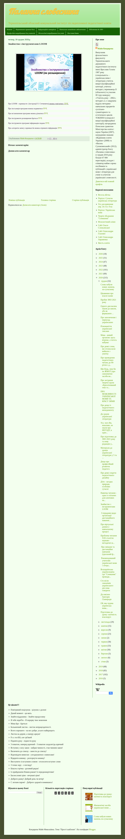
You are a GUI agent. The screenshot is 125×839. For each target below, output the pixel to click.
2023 (101, 266)
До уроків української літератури (106, 416)
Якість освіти (104, 243)
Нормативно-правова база (25, 29)
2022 (101, 270)
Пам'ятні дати (73, 33)
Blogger (92, 829)
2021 (101, 274)
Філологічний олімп (106, 222)
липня (104, 638)
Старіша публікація (80, 200)
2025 (101, 258)
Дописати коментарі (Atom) (34, 205)
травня (104, 646)
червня (104, 642)
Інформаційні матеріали (47, 29)
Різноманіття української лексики (106, 328)
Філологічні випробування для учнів (51, 33)
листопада (105, 622)
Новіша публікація (17, 200)
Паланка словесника (43, 11)
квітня (104, 650)
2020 (101, 277)
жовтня (104, 626)
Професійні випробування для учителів (21, 33)
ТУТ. (40, 118)
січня (103, 661)
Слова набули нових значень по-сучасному (107, 287)
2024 (101, 262)
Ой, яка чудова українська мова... (107, 605)
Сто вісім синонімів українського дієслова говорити (107, 586)
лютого (104, 657)
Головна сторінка (48, 200)
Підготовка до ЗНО (96, 29)
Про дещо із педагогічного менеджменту (107, 407)
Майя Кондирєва (105, 48)
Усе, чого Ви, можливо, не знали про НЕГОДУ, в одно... (107, 428)
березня (104, 654)
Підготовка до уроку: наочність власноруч (109, 614)
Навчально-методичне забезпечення (72, 29)
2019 (101, 666)
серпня (104, 634)
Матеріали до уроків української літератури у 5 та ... (109, 453)
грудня (104, 281)
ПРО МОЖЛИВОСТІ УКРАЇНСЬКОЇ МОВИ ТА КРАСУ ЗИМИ (108, 396)
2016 (101, 678)
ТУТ (46, 113)
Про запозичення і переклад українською (108, 319)
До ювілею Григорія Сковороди (106, 596)
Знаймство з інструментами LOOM (108, 506)
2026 (101, 254)
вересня (104, 630)
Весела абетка (104, 195)
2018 (101, 670)
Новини (9, 29)
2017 (101, 674)
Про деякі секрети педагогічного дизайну (108, 475)
